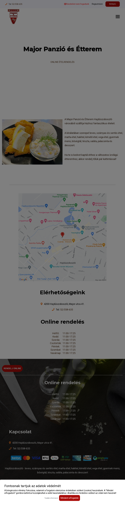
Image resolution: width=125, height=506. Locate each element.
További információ (51, 498)
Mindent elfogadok (69, 498)
